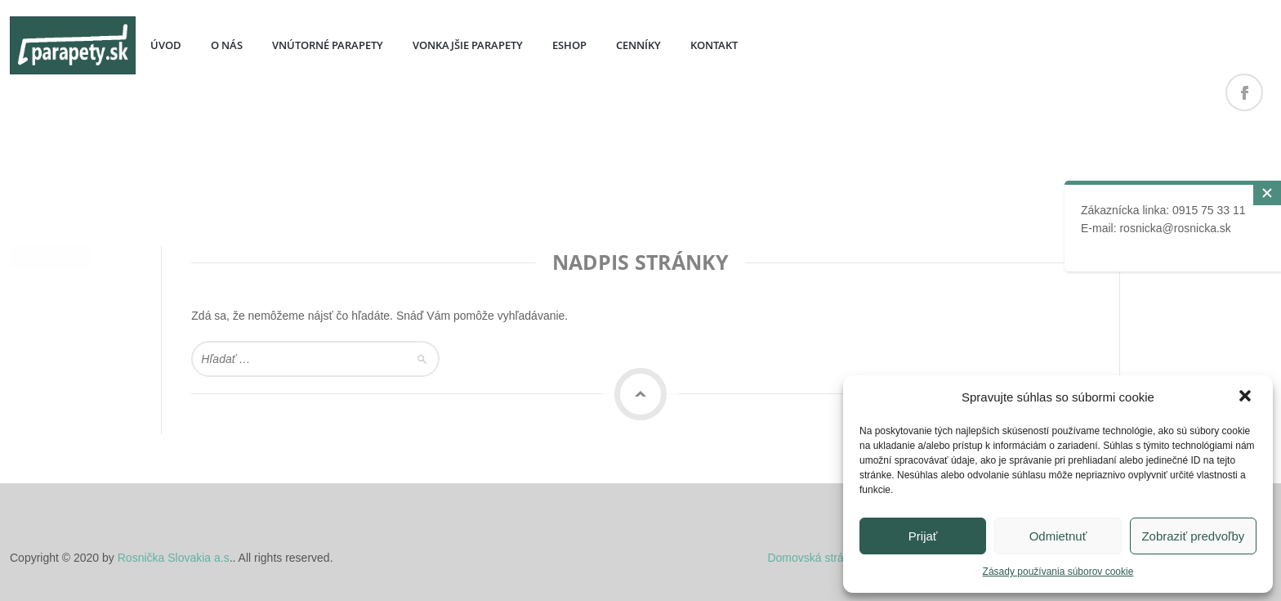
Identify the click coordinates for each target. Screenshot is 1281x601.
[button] (1246, 397)
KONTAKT (714, 45)
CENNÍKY (638, 45)
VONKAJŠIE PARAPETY (468, 45)
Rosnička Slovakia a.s (174, 557)
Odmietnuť (1058, 536)
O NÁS (227, 45)
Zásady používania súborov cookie (1058, 571)
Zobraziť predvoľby (1192, 536)
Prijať (923, 536)
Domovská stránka (814, 557)
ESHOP (569, 45)
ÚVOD (165, 45)
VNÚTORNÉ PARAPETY (327, 45)
